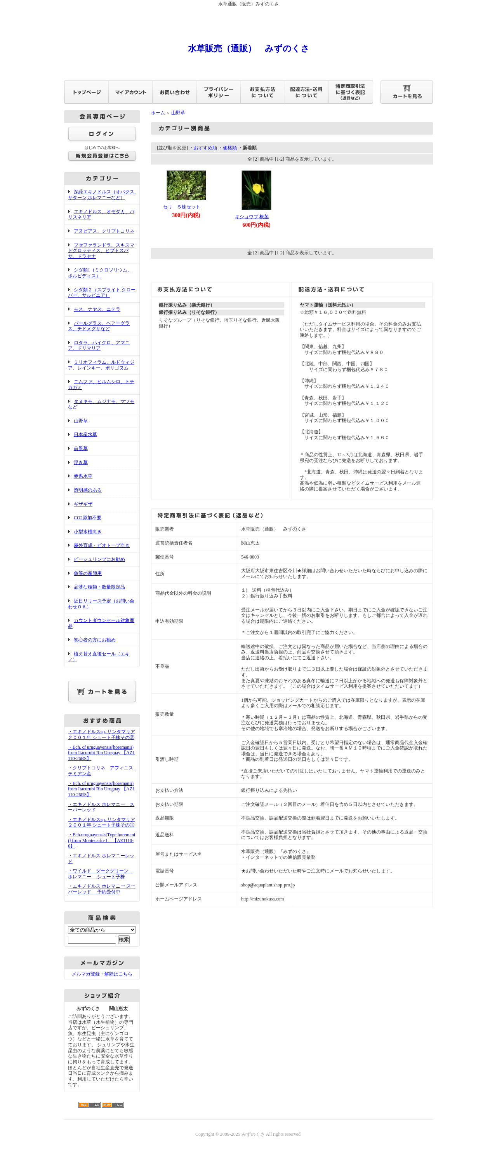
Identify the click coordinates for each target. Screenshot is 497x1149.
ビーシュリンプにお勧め (99, 559)
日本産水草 (85, 434)
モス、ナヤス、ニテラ (97, 309)
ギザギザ (83, 504)
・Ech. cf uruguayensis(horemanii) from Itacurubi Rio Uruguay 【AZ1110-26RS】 (101, 752)
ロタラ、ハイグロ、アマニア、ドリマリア (99, 345)
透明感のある (88, 490)
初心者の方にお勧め (95, 640)
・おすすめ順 (203, 148)
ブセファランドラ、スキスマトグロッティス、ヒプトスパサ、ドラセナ (101, 250)
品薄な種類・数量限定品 (99, 587)
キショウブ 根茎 (252, 216)
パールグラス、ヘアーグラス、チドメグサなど (99, 326)
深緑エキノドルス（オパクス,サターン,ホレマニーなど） (102, 194)
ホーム (158, 113)
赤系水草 (83, 476)
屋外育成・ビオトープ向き (102, 545)
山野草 (81, 421)
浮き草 (81, 462)
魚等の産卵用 (88, 573)
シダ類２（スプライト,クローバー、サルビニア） (102, 292)
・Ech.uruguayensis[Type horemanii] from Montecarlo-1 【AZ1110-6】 (101, 840)
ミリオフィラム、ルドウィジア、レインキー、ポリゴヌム (101, 365)
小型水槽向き (88, 531)
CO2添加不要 (87, 517)
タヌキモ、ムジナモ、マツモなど (101, 404)
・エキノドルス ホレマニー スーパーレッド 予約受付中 (102, 889)
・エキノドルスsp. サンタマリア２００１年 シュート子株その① (101, 822)
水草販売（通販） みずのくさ (248, 48)
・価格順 (227, 148)
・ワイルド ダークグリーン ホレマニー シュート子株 (100, 873)
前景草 (81, 448)
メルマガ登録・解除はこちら (102, 974)
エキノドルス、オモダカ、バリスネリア (101, 214)
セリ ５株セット (181, 207)
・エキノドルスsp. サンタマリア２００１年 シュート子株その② (101, 734)
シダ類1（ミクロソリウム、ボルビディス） (100, 272)
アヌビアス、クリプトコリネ (104, 231)
